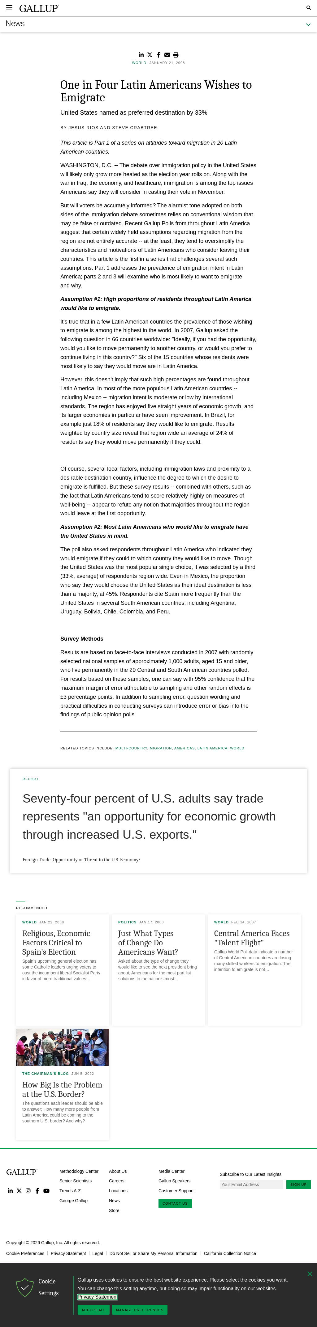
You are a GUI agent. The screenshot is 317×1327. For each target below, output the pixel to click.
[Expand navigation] (9, 7)
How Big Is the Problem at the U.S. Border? (62, 1089)
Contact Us (175, 1203)
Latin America (213, 748)
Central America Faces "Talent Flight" (252, 938)
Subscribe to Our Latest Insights (250, 1174)
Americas (184, 748)
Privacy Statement (68, 1253)
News (114, 1200)
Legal (98, 1253)
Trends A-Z (70, 1190)
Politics (127, 922)
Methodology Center (78, 1170)
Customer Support (176, 1190)
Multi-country (131, 748)
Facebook (37, 1190)
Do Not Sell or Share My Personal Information (154, 1253)
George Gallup (73, 1200)
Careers (116, 1180)
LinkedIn (10, 1190)
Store (114, 1210)
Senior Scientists (75, 1180)
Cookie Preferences (25, 1253)
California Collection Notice (230, 1253)
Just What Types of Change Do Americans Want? (148, 943)
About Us (118, 1170)
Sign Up (298, 1184)
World (237, 748)
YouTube (46, 1190)
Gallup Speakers (174, 1180)
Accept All (94, 1310)
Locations (118, 1190)
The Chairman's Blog (45, 1073)
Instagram (28, 1190)
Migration (161, 748)
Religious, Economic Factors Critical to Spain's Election (56, 943)
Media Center (171, 1170)
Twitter (19, 1190)
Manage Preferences (139, 1310)
